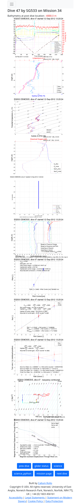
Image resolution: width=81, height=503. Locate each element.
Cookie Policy (35, 501)
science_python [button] (22, 473)
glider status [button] (41, 466)
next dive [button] (62, 473)
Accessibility (16, 497)
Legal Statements (35, 497)
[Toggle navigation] (12, 4)
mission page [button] (44, 473)
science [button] (58, 466)
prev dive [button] (24, 466)
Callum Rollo (45, 483)
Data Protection (54, 501)
